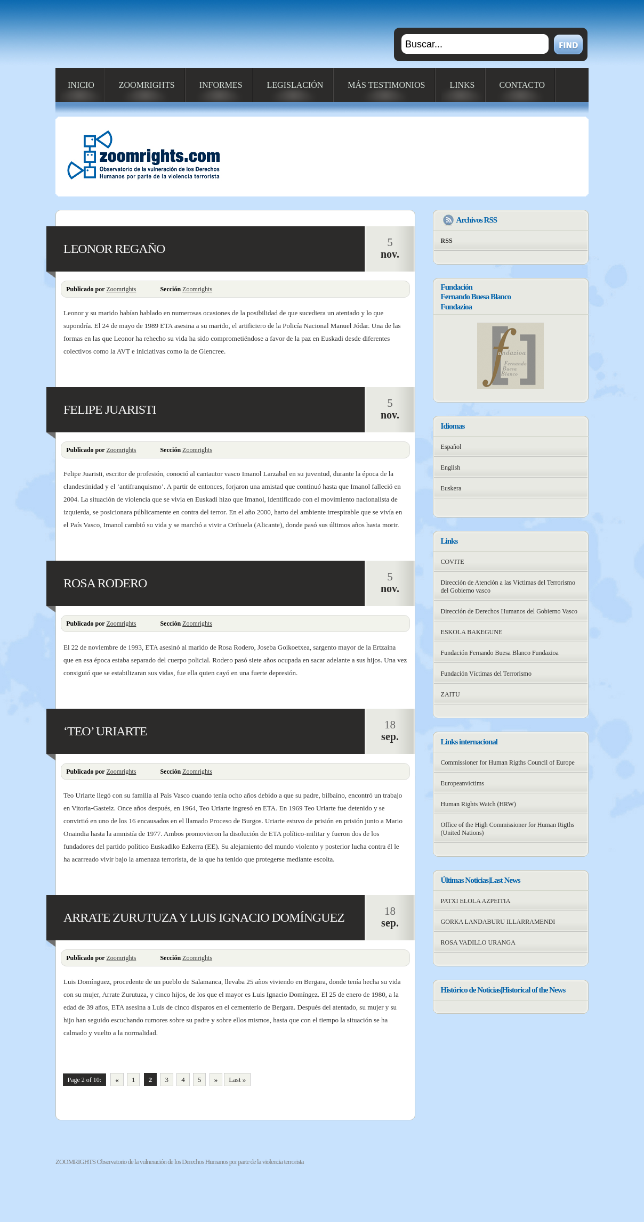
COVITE (452, 561)
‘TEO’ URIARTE (105, 731)
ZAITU (450, 694)
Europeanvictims (462, 783)
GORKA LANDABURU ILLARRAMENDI (498, 921)
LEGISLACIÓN (295, 84)
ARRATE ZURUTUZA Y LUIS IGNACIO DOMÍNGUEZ (203, 917)
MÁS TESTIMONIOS (386, 84)
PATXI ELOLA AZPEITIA (476, 901)
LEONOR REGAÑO (114, 249)
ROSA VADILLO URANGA (478, 942)
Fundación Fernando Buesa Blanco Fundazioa (500, 653)
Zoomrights (121, 289)
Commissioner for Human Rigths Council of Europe (508, 762)
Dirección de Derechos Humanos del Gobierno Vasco (509, 611)
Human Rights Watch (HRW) (478, 804)
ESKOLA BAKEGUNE (472, 632)
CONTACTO (522, 84)
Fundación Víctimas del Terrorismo (486, 673)
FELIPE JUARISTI (109, 409)
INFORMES (221, 84)
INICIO (81, 84)
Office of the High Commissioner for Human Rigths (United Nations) (508, 828)
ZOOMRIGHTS (147, 84)
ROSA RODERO (105, 583)
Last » (237, 1080)
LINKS (461, 84)
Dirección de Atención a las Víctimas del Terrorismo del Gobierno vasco (508, 586)
